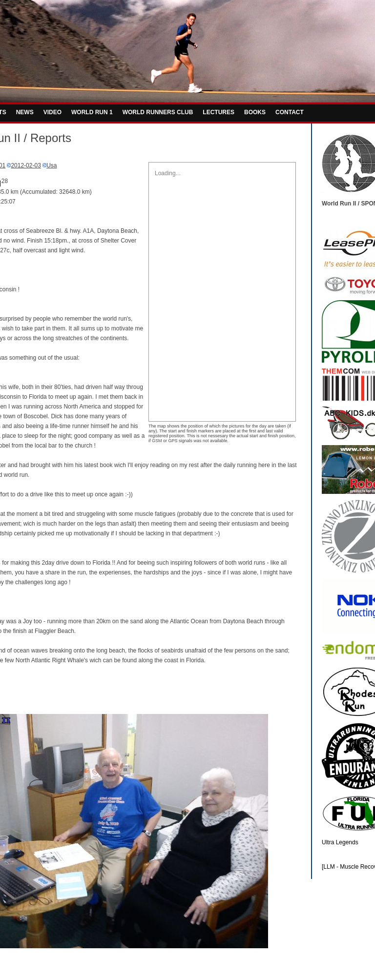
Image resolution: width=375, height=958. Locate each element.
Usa (51, 165)
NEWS (25, 112)
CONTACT (289, 112)
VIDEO (52, 112)
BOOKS (255, 112)
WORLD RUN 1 (92, 112)
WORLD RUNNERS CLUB (158, 112)
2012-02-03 (26, 165)
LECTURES (218, 112)
